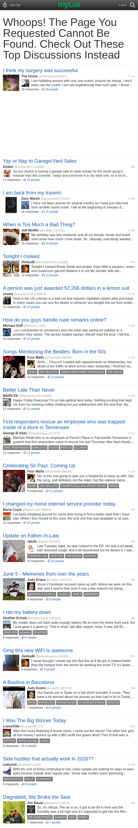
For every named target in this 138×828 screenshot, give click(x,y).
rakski (32, 541)
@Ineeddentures (46, 262)
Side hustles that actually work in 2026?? (48, 759)
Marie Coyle (12, 509)
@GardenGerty (38, 618)
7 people (55, 822)
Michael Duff (13, 325)
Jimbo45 (28, 262)
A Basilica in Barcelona (28, 682)
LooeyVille (11, 726)
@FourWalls (53, 357)
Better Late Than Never (29, 390)
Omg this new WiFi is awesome (38, 650)
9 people (55, 599)
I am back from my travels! (32, 193)
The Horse (29, 76)
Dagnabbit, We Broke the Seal (36, 797)
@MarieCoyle (31, 509)
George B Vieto (15, 433)
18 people (52, 89)
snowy (8, 294)
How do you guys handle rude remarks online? (54, 320)
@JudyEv (53, 579)
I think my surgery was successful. (41, 70)
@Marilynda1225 (30, 395)
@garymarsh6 (50, 198)
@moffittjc (45, 230)
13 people (52, 275)
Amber (8, 167)
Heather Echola (15, 618)
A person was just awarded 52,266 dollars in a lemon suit (66, 288)
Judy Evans (36, 579)
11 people (33, 452)
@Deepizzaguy (38, 433)
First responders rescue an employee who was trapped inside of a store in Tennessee (64, 424)
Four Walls (35, 357)
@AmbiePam (23, 167)
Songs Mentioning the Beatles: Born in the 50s (54, 351)
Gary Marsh (30, 198)
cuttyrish (10, 764)
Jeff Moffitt (29, 230)
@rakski (43, 541)
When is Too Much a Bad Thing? (39, 224)
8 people (55, 707)
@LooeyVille (28, 726)
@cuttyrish (25, 764)
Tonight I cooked (21, 256)
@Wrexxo (30, 325)
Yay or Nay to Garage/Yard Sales (40, 161)
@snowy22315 (24, 294)
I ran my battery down (27, 612)
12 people (33, 408)
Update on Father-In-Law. (31, 535)
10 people (33, 522)
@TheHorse (46, 76)
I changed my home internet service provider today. (59, 504)
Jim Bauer (35, 803)
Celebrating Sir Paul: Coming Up (39, 465)
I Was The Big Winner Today (34, 720)
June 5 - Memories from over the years (46, 574)
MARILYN (11, 395)
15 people (33, 179)
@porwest (50, 803)
